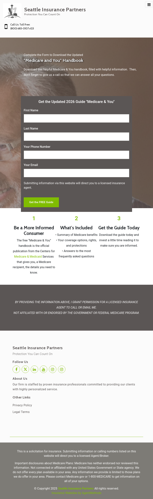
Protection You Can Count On (33, 354)
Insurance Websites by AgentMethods (77, 493)
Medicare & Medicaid (28, 256)
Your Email (31, 165)
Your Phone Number (37, 146)
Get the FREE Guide (41, 202)
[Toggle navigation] (149, 4)
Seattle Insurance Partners (38, 347)
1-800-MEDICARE (99, 476)
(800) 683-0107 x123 (22, 28)
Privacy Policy (22, 405)
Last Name (31, 128)
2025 (54, 488)
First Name (31, 110)
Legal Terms (21, 412)
